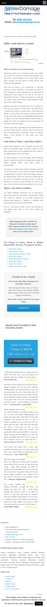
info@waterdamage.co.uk (26, 22)
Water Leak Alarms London (18, 266)
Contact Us (23, 308)
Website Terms (10, 584)
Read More (29, 603)
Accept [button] (38, 604)
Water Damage (19, 10)
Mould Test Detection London (18, 259)
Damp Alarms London (16, 251)
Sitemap (8, 581)
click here (32, 229)
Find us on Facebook (13, 589)
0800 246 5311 (24, 19)
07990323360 (29, 542)
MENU (4, 3)
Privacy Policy (10, 576)
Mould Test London (15, 249)
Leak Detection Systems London (20, 254)
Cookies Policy (10, 586)
